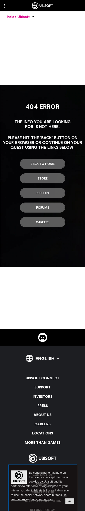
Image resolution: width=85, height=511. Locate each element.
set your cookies (42, 499)
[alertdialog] (43, 488)
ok (69, 501)
